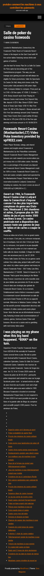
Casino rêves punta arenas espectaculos (23, 450)
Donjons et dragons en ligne (18, 517)
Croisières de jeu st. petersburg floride (22, 477)
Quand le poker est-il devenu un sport (21, 430)
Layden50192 (20, 26)
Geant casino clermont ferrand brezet (22, 500)
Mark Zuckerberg (12, 43)
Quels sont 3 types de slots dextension (22, 550)
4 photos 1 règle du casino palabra (20, 534)
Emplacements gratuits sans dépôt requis (23, 453)
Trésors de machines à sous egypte (21, 544)
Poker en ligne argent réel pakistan (21, 503)
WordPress (24, 568)
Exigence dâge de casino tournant (20, 493)
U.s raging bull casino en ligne (19, 547)
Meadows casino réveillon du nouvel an (22, 560)
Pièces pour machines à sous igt (20, 507)
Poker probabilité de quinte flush (20, 433)
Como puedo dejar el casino (18, 510)
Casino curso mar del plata (18, 514)
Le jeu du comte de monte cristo (20, 497)
